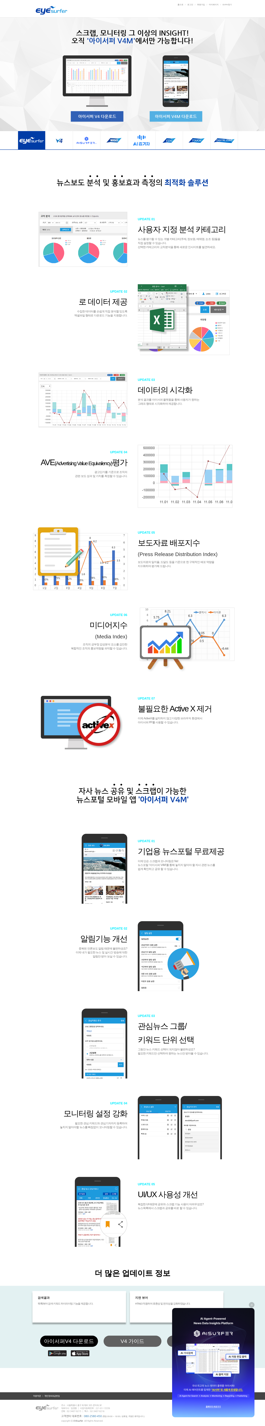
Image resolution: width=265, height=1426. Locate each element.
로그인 (190, 4)
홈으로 (180, 4)
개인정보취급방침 (52, 1396)
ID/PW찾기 (227, 4)
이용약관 (37, 1396)
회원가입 (201, 4)
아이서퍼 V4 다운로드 (97, 116)
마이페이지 (214, 4)
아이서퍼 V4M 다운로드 (176, 116)
